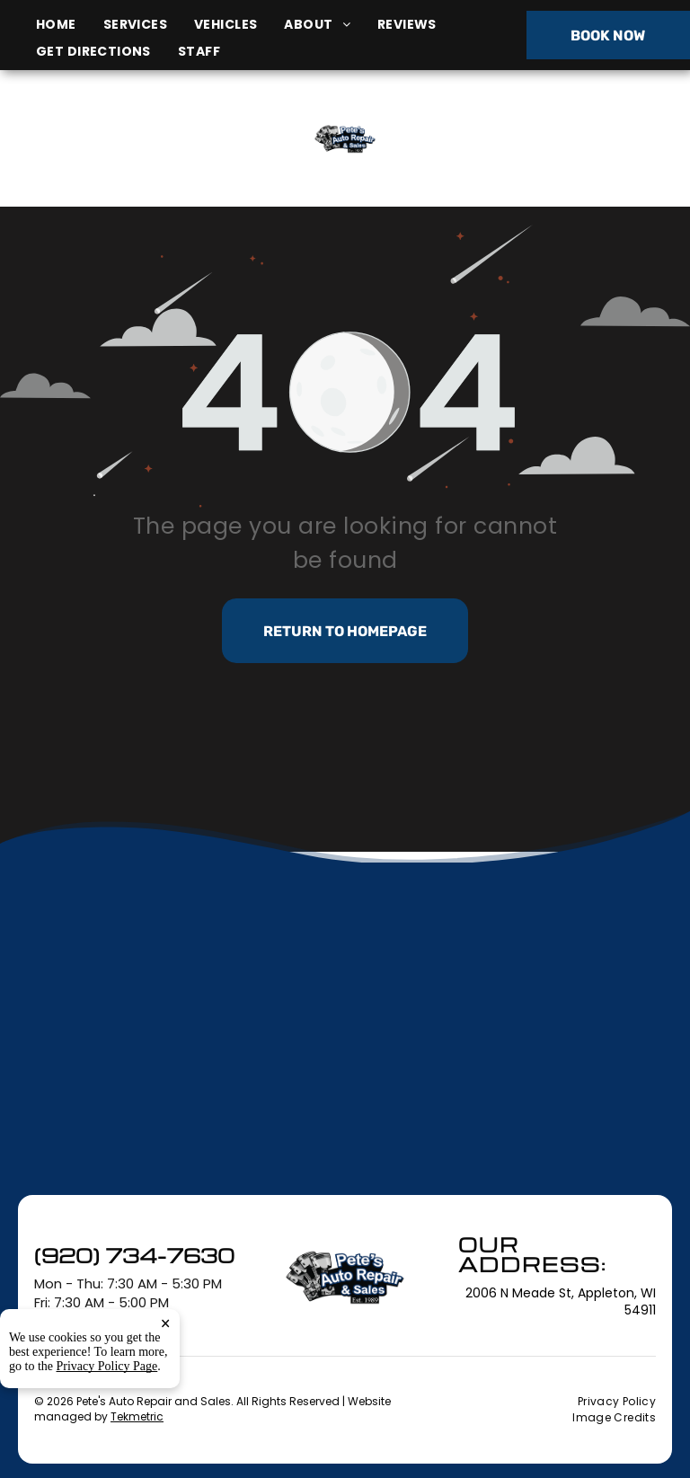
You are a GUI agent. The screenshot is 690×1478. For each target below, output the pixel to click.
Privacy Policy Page (107, 1366)
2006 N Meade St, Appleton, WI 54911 (121, 158)
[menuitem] (69, 25)
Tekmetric (137, 1416)
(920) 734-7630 (573, 138)
